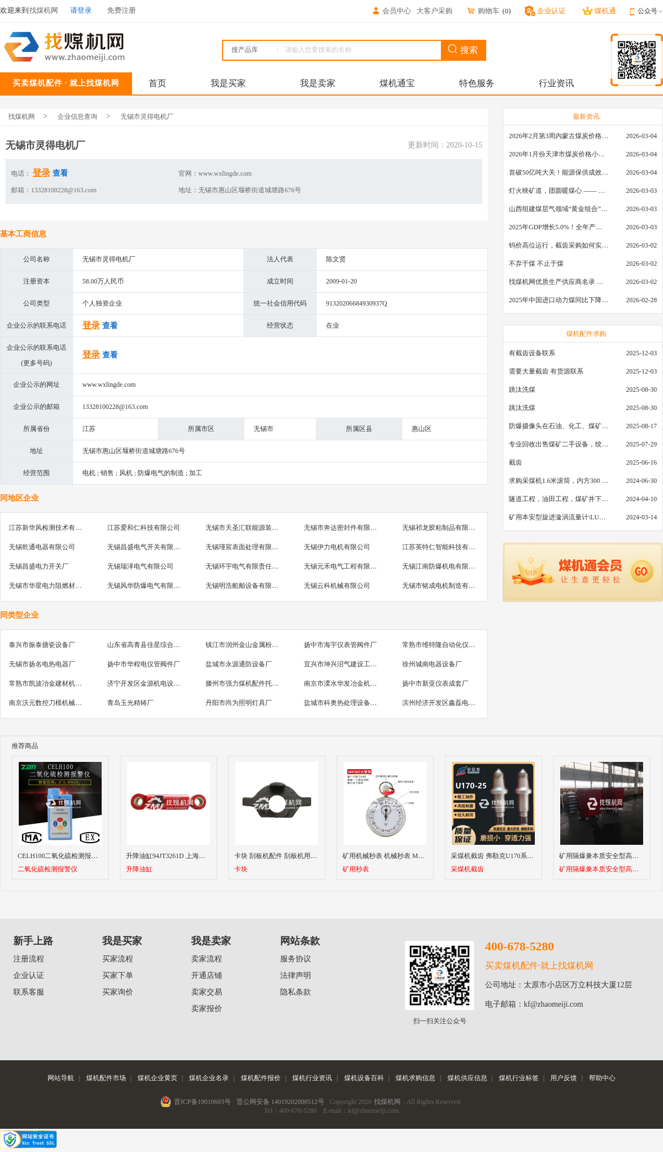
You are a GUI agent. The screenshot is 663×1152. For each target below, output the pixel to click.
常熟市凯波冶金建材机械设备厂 (55, 683)
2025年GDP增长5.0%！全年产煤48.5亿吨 (558, 227)
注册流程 (28, 959)
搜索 (463, 49)
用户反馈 (563, 1078)
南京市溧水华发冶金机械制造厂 (350, 683)
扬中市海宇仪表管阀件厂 (340, 645)
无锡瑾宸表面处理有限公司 (245, 547)
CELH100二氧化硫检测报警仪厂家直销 (74, 856)
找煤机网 (21, 116)
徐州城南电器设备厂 (432, 664)
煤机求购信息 (415, 1078)
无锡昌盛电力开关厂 (39, 566)
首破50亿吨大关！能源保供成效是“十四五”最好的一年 (558, 172)
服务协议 (295, 959)
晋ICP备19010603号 (202, 1102)
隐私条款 (295, 992)
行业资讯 (556, 83)
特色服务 (476, 83)
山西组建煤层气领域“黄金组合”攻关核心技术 (558, 209)
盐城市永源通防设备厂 (239, 664)
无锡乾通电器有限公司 (42, 547)
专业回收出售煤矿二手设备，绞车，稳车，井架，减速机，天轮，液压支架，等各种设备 (558, 444)
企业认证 (28, 975)
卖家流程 (206, 959)
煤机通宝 (397, 83)
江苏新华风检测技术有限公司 (52, 528)
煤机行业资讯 (312, 1078)
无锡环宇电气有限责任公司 (245, 566)
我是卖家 (317, 83)
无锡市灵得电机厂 (146, 116)
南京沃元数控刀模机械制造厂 (52, 703)
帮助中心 (602, 1078)
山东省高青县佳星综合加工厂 (150, 645)
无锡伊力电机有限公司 (337, 547)
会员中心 (391, 11)
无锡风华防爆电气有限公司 (147, 586)
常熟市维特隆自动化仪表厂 (442, 645)
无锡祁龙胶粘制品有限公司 (442, 528)
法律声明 (295, 975)
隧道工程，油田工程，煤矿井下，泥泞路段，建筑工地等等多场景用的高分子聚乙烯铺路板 (558, 499)
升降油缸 (139, 869)
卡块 (241, 869)
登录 (41, 172)
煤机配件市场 (106, 1078)
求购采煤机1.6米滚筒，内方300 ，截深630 (558, 481)
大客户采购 (434, 11)
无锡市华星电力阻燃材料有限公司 (58, 586)
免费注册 (121, 10)
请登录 (81, 10)
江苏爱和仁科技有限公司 (143, 528)
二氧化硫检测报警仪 (47, 869)
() (506, 11)
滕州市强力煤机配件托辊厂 (245, 683)
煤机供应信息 (467, 1078)
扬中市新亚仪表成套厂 (435, 683)
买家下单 (117, 975)
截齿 (515, 462)
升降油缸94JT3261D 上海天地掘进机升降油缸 (192, 856)
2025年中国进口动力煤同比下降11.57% (558, 300)
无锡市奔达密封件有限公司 (343, 528)
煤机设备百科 (364, 1078)
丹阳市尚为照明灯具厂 (239, 703)
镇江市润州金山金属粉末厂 (245, 645)
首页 (157, 83)
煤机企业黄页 (157, 1078)
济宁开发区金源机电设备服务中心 (157, 683)
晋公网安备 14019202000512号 (280, 1102)
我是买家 (228, 83)
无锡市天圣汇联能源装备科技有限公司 (262, 528)
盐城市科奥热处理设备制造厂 (347, 703)
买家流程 (117, 959)
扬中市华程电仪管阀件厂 (143, 664)
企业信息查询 (77, 116)
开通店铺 (206, 975)
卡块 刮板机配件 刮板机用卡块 (279, 856)
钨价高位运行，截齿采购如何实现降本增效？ (558, 245)
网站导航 (61, 1078)
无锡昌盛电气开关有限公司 (147, 547)
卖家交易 (206, 992)
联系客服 (28, 992)
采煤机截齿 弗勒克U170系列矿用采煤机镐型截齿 (522, 856)
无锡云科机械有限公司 (337, 586)
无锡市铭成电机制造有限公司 (445, 586)
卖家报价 (206, 1008)
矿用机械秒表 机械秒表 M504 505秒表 (398, 856)
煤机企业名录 (209, 1078)
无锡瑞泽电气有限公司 (140, 566)
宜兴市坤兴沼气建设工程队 (343, 664)
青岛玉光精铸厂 (130, 703)
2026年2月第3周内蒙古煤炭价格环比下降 (558, 136)
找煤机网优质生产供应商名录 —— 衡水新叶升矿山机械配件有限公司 (558, 282)
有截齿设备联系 (532, 353)
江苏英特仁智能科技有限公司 (445, 547)
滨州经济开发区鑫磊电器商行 (445, 703)
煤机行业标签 (519, 1078)
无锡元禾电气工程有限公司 (343, 566)
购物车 (482, 11)
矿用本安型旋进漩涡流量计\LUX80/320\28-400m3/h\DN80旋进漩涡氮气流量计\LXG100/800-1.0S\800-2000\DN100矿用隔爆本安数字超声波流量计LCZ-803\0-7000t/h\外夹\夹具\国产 (558, 517)
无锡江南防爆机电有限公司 (442, 566)
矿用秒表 (356, 869)
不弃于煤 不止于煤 (536, 263)
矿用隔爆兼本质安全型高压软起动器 (601, 869)
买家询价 (117, 992)
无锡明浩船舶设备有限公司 (245, 586)
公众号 (650, 11)
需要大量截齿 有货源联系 (546, 371)
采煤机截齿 (467, 869)
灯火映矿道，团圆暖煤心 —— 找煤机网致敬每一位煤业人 (558, 190)
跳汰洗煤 (522, 389)
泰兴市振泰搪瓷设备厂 (42, 645)
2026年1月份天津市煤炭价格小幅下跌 (558, 154)
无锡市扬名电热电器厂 (42, 664)
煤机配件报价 (261, 1078)
